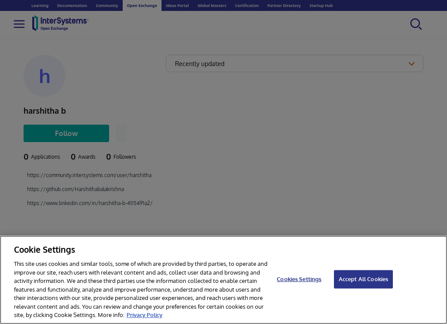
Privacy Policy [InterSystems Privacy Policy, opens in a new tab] (144, 314)
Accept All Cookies (363, 278)
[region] (223, 280)
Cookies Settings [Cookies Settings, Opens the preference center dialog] (299, 278)
